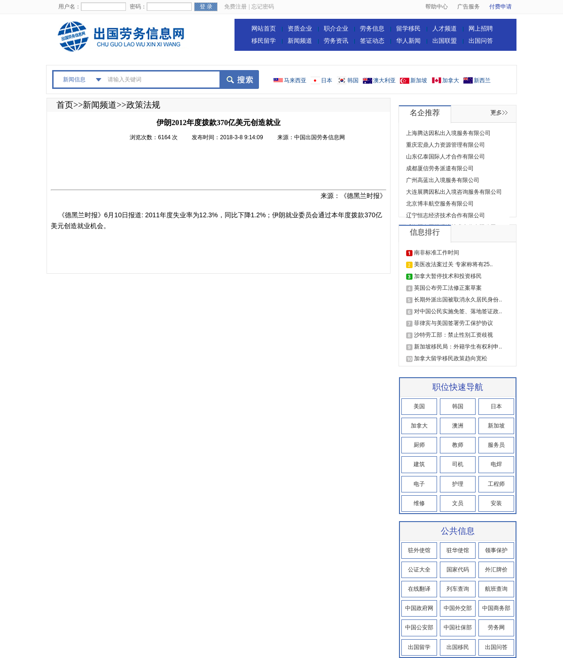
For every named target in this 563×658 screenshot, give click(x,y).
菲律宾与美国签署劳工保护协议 (453, 323)
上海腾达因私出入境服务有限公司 (448, 133)
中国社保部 (458, 627)
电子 (419, 484)
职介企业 (336, 28)
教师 (457, 445)
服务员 (496, 445)
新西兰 (482, 80)
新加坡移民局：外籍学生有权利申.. (458, 346)
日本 (326, 80)
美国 (419, 406)
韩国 (353, 80)
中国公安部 (419, 627)
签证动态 (372, 40)
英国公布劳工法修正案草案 (448, 288)
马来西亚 (295, 80)
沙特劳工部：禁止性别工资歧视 (453, 335)
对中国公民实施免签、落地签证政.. (458, 311)
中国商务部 (496, 608)
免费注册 (235, 6)
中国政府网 (419, 608)
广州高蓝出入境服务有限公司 (442, 180)
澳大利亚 (384, 80)
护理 (457, 484)
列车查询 (457, 589)
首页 (64, 105)
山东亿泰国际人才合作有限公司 (445, 156)
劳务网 (496, 627)
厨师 (419, 445)
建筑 (419, 464)
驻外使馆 (419, 550)
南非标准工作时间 (436, 252)
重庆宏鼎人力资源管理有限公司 (445, 145)
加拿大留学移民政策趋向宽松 (450, 358)
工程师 (496, 484)
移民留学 (263, 40)
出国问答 (481, 40)
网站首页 (263, 28)
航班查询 (496, 589)
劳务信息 (372, 28)
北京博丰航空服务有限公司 (440, 203)
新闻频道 (300, 40)
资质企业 (300, 28)
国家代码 (457, 569)
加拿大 (450, 80)
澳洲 (457, 425)
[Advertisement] (222, 168)
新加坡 (418, 80)
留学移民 (408, 28)
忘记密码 (262, 6)
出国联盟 (444, 40)
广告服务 (468, 6)
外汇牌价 (496, 569)
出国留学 (419, 647)
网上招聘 (481, 28)
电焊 (496, 464)
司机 (457, 464)
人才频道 (444, 28)
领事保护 (496, 550)
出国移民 (457, 647)
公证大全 (419, 569)
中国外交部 (458, 608)
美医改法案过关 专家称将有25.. (453, 264)
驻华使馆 (457, 550)
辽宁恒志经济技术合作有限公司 (445, 215)
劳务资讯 (336, 40)
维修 (419, 503)
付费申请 (500, 6)
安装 (496, 503)
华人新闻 (408, 40)
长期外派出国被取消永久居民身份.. (458, 299)
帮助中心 (436, 6)
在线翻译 (419, 589)
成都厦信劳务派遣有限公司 (440, 168)
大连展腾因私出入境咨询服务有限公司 (454, 192)
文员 (457, 503)
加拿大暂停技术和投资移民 (448, 276)
